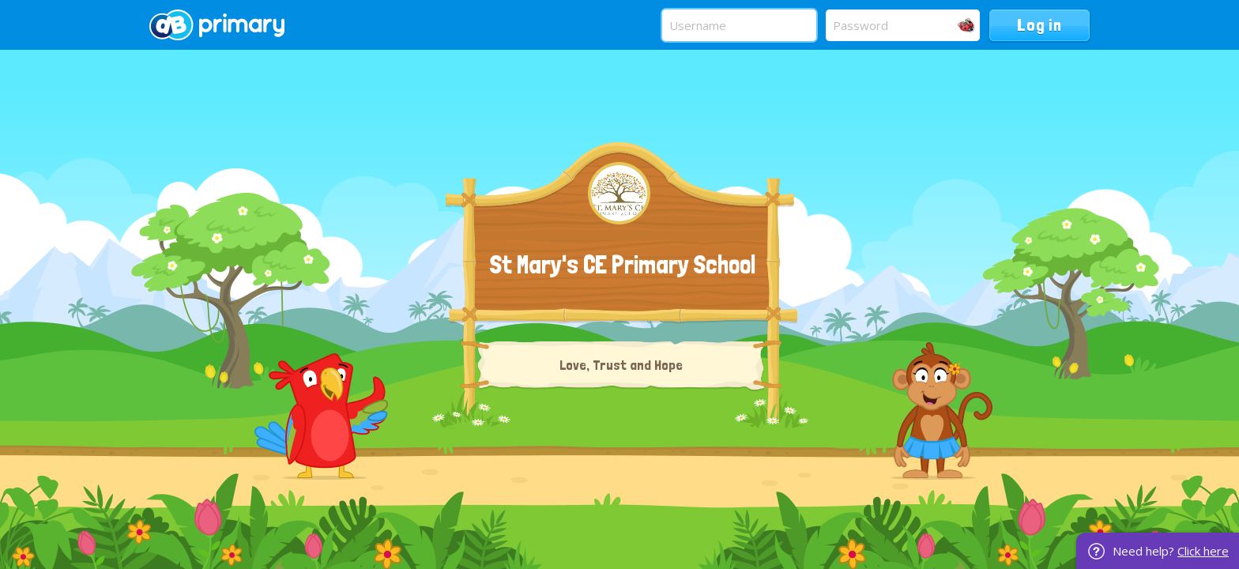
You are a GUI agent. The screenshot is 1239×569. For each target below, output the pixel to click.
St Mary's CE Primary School (622, 265)
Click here (1203, 551)
